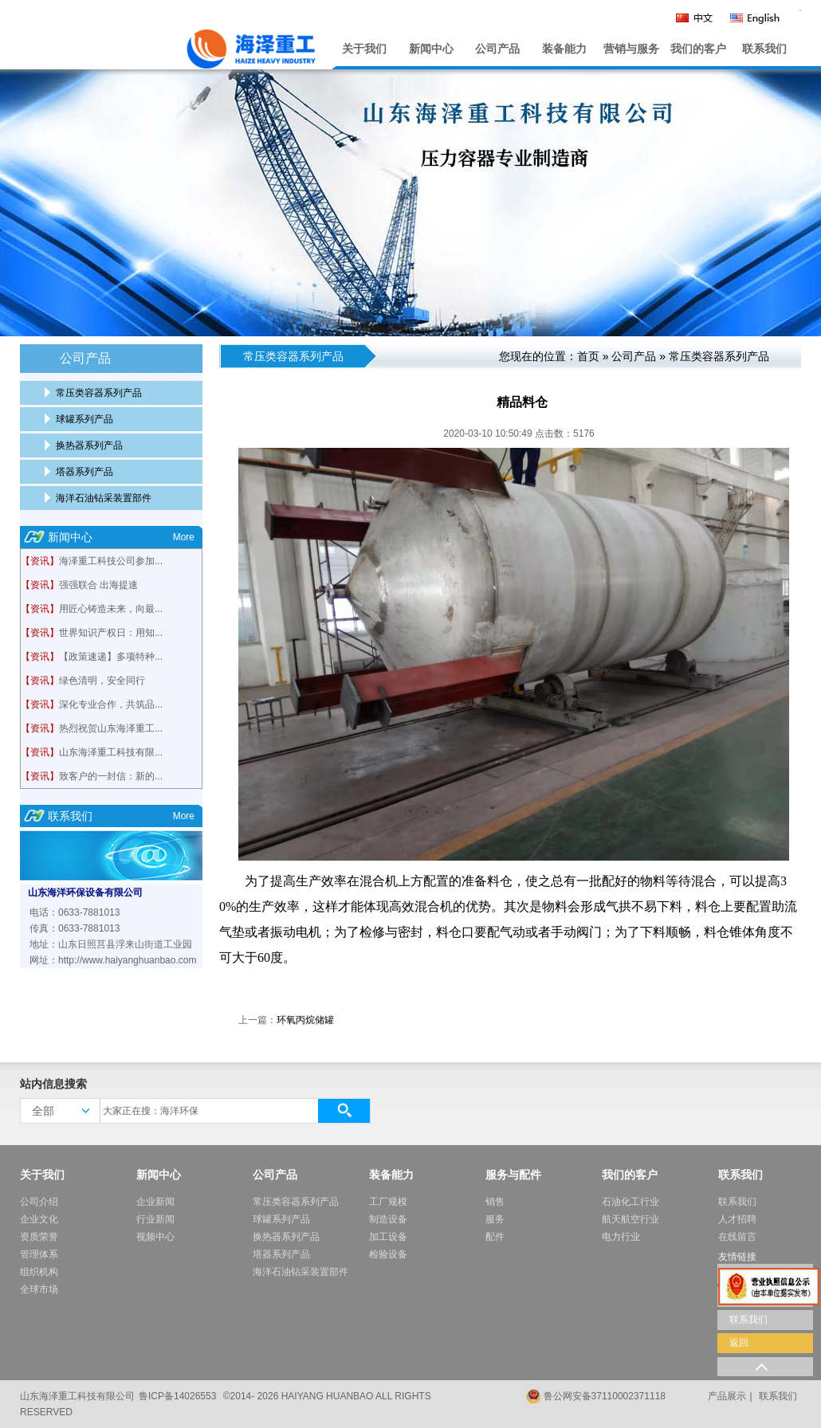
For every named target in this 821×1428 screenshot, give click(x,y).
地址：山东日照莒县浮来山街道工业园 (110, 944)
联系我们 (764, 49)
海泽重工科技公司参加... (111, 561)
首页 (588, 356)
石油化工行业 (630, 1201)
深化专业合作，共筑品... (111, 704)
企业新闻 (155, 1201)
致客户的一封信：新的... (111, 776)
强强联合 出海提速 (98, 584)
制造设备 (388, 1219)
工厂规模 (388, 1201)
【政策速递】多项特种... (111, 656)
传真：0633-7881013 (74, 928)
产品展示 (727, 1396)
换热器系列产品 (89, 445)
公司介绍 (39, 1201)
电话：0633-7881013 (74, 912)
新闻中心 (431, 49)
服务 (495, 1219)
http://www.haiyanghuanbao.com (127, 960)
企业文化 (39, 1219)
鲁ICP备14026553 (177, 1396)
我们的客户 (698, 49)
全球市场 (39, 1289)
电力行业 (621, 1236)
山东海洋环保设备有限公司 (85, 892)
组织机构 (39, 1271)
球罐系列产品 (84, 419)
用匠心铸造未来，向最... (111, 608)
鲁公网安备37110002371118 (605, 1396)
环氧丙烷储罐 (305, 1020)
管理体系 (39, 1254)
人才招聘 (737, 1219)
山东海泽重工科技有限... (111, 752)
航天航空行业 (630, 1219)
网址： (43, 960)
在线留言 (737, 1236)
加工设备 (388, 1236)
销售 (495, 1201)
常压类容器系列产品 (99, 392)
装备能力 (564, 49)
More (183, 537)
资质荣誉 (39, 1236)
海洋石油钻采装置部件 (103, 498)
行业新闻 (155, 1219)
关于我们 (364, 49)
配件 (495, 1236)
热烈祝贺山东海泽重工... (111, 728)
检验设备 (388, 1254)
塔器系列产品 (84, 471)
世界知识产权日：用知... (111, 632)
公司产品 (497, 49)
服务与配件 (513, 1174)
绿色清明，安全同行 (102, 680)
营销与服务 (631, 49)
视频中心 (155, 1236)
